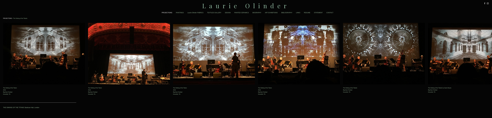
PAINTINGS (180, 13)
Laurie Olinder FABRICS (195, 13)
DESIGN (228, 13)
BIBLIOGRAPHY (286, 13)
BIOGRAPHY (257, 13)
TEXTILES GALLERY (214, 13)
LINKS (298, 13)
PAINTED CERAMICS (241, 13)
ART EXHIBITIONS (271, 13)
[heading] (246, 6)
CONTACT (329, 13)
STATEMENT (318, 13)
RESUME (307, 13)
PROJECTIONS (167, 13)
